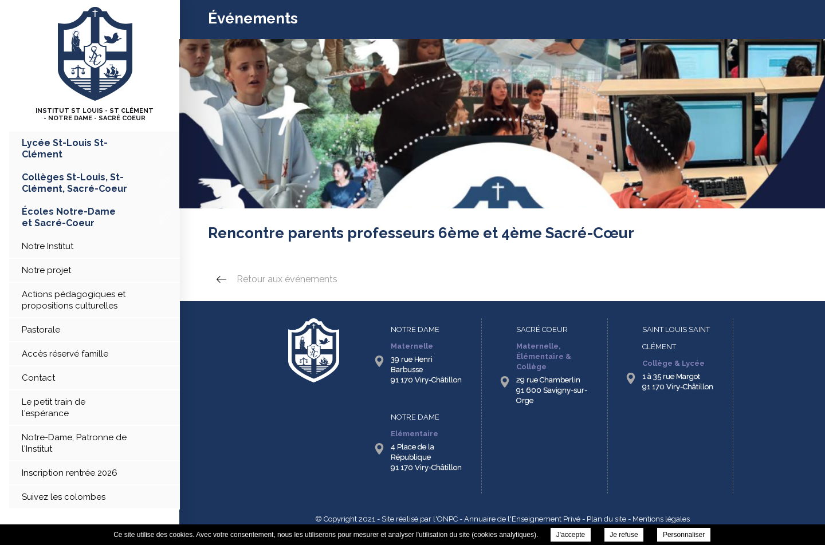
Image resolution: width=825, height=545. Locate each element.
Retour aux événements (287, 279)
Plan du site (606, 519)
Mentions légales (661, 519)
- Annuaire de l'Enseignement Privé (519, 519)
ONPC (447, 519)
